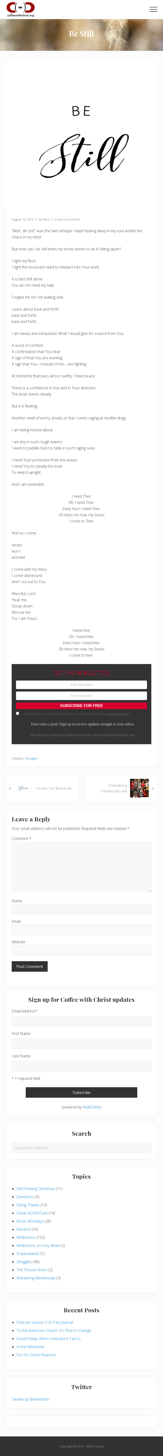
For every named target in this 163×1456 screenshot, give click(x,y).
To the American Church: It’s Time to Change (53, 1330)
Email (16, 921)
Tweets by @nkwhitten (31, 1399)
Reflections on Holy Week (38, 1245)
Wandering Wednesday (35, 1278)
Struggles (31, 758)
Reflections (25, 1237)
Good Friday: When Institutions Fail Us (48, 1338)
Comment (21, 838)
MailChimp (92, 1107)
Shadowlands (27, 1253)
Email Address (25, 1011)
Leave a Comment (67, 219)
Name (17, 900)
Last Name (21, 1056)
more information (118, 714)
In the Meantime (30, 1346)
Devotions (25, 1196)
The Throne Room (31, 1269)
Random (23, 1229)
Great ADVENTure (32, 1213)
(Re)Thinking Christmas (35, 1188)
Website (18, 941)
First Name (21, 1033)
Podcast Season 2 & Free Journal (44, 1322)
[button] (153, 9)
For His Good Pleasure (36, 1354)
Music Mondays (30, 1221)
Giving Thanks (28, 1205)
